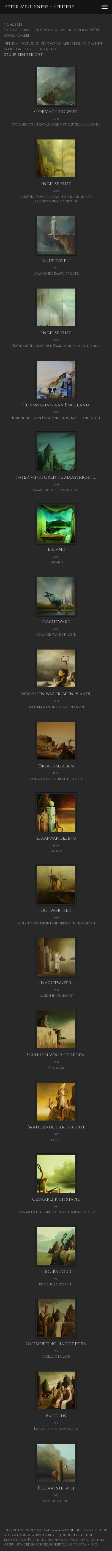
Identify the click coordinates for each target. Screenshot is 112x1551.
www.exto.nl (62, 1530)
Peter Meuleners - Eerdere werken (42, 6)
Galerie (13, 24)
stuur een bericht (23, 54)
